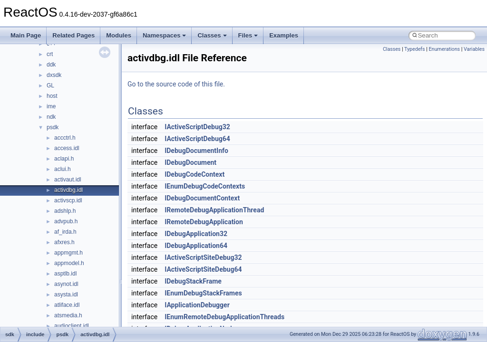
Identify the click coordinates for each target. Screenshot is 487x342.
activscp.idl (68, 200)
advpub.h (66, 221)
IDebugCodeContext (194, 174)
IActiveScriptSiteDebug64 (203, 269)
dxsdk (54, 75)
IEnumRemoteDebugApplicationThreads (224, 317)
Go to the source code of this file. (176, 84)
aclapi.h (64, 158)
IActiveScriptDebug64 (197, 138)
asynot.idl (66, 284)
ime (51, 106)
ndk (51, 117)
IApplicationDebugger (197, 305)
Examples (283, 35)
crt (50, 54)
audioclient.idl (71, 326)
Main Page (25, 35)
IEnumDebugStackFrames (203, 293)
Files (248, 35)
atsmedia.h (68, 315)
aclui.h (62, 169)
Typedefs (414, 49)
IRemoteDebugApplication (204, 222)
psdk (52, 127)
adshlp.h (65, 211)
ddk (51, 64)
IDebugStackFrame (193, 281)
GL (50, 85)
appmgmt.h (68, 252)
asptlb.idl (65, 273)
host (52, 96)
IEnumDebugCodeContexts (205, 186)
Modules (118, 35)
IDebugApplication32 (196, 234)
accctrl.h (65, 137)
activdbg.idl (68, 190)
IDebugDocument (190, 162)
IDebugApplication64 (196, 245)
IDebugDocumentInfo (196, 150)
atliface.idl (66, 305)
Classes (211, 35)
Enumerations (444, 49)
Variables (474, 49)
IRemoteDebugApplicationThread (214, 210)
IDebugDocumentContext (202, 198)
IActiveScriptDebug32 (197, 127)
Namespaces (164, 35)
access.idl (66, 148)
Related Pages (73, 35)
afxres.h (64, 242)
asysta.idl (66, 294)
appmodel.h (69, 263)
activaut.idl (67, 179)
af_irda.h (65, 231)
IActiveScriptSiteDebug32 (203, 257)
